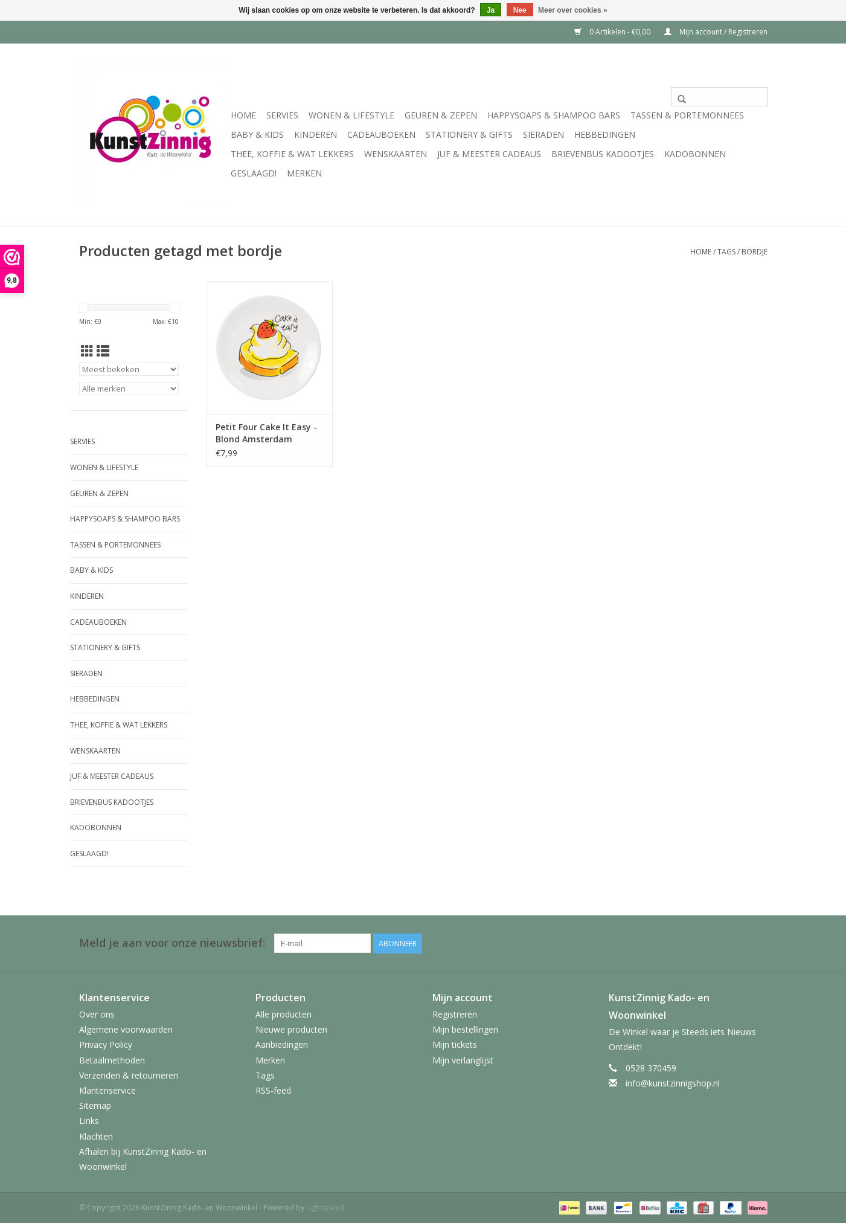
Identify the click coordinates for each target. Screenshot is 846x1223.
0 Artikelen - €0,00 (613, 32)
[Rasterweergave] (87, 351)
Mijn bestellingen (465, 1029)
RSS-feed (273, 1090)
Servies (282, 115)
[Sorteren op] (129, 369)
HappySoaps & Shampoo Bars (553, 115)
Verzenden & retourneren (128, 1074)
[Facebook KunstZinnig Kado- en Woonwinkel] (757, 943)
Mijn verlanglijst (462, 1059)
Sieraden (543, 134)
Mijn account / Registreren (715, 32)
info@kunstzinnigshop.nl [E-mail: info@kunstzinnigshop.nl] (673, 1083)
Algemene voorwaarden (126, 1029)
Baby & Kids (257, 134)
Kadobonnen (695, 154)
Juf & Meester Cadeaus (489, 154)
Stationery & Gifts (469, 134)
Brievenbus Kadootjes (602, 154)
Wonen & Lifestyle (351, 115)
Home (243, 115)
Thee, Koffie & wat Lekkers (292, 154)
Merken (304, 173)
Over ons (97, 1013)
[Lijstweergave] (103, 351)
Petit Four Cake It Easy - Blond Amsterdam (266, 433)
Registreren (454, 1013)
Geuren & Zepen (441, 115)
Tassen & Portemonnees (687, 115)
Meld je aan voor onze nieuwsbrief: (172, 943)
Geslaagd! (254, 173)
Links (89, 1120)
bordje (754, 252)
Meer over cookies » (572, 10)
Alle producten (283, 1013)
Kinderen (315, 134)
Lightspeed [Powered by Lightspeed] (325, 1207)
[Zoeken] (719, 96)
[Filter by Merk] (129, 388)
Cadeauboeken (381, 134)
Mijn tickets (454, 1044)
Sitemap (95, 1105)
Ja (491, 10)
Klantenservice (107, 1090)
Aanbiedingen (281, 1044)
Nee (520, 10)
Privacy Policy (105, 1044)
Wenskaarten (395, 154)
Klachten (96, 1135)
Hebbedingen (604, 134)
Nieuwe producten (291, 1029)
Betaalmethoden (112, 1059)
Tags (726, 252)
